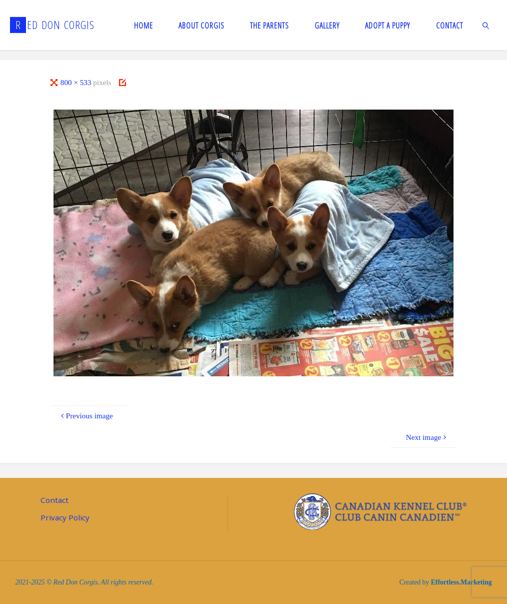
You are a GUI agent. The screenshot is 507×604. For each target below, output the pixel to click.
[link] (486, 25)
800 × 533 (77, 82)
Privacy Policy (65, 517)
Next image (427, 437)
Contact (54, 500)
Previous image (85, 415)
